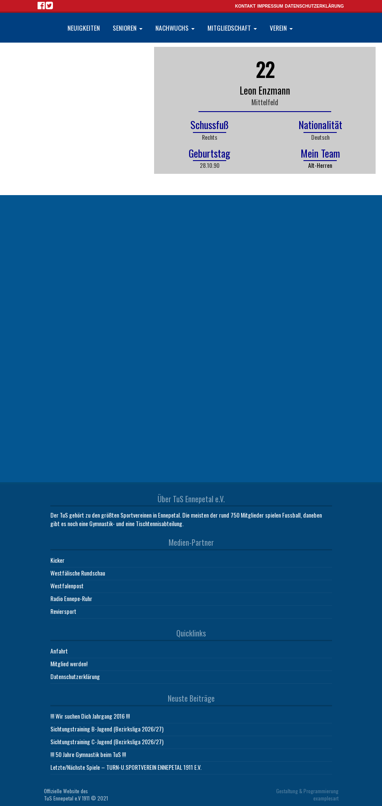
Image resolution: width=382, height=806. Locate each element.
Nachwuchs (175, 27)
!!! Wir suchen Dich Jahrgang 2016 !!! (90, 715)
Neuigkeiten (83, 27)
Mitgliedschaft (232, 27)
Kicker (57, 560)
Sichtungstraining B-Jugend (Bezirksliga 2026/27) (106, 728)
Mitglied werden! (68, 663)
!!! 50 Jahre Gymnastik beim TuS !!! (88, 754)
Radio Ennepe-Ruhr (71, 598)
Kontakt (245, 6)
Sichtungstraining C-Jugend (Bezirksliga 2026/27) (106, 741)
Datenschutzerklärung (314, 6)
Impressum (270, 6)
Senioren (128, 27)
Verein (281, 27)
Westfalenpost (67, 585)
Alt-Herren (320, 165)
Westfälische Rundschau (77, 572)
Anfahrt (59, 650)
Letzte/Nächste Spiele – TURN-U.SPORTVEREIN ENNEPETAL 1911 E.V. (125, 767)
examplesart (325, 798)
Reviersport (63, 611)
